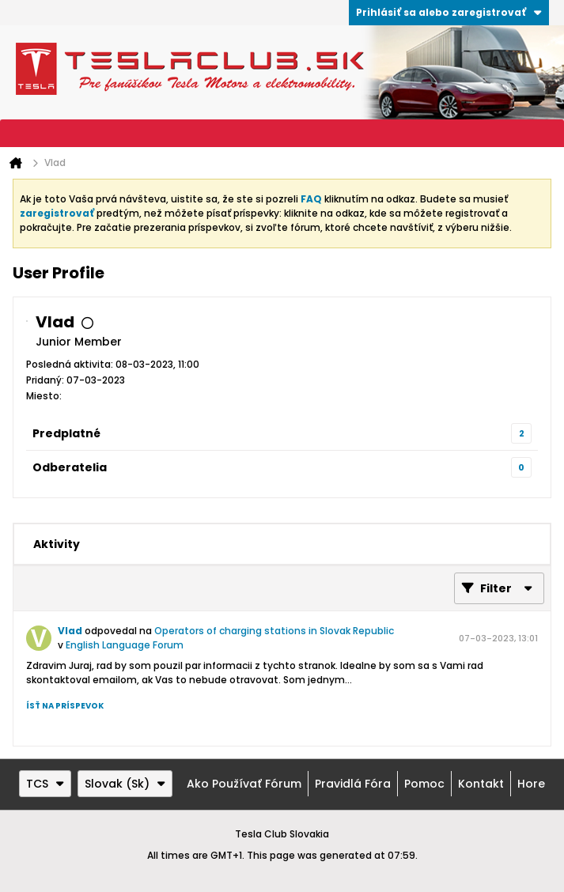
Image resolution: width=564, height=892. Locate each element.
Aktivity (56, 544)
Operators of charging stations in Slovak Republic (274, 630)
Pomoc (424, 784)
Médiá (211, 544)
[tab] (56, 544)
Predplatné (66, 433)
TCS (45, 784)
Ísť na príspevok (65, 706)
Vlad (70, 630)
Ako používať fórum (244, 784)
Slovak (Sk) (125, 784)
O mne (137, 544)
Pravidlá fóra (353, 784)
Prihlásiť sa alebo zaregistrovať (449, 12)
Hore (531, 784)
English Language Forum (125, 645)
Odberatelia (69, 467)
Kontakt (481, 784)
